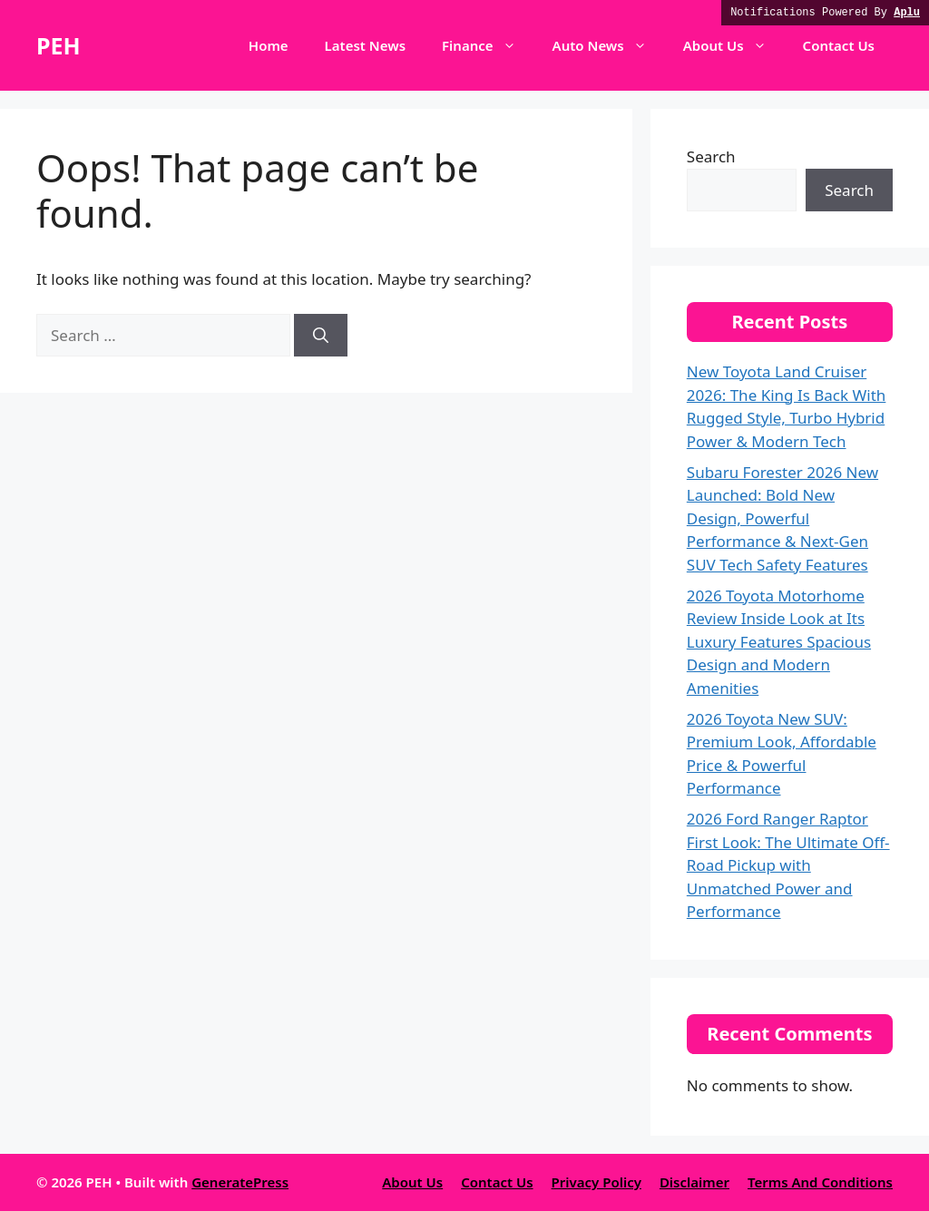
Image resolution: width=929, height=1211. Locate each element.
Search (711, 156)
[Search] (320, 335)
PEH (58, 45)
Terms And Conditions (820, 1182)
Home (268, 45)
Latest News (365, 45)
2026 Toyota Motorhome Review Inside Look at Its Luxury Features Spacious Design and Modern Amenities (779, 641)
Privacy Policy (596, 1182)
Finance (488, 45)
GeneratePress (239, 1182)
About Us (734, 45)
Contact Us (839, 45)
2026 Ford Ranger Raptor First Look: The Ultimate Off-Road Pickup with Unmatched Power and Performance (788, 865)
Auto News (609, 45)
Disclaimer (694, 1182)
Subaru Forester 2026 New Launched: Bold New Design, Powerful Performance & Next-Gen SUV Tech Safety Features (782, 518)
